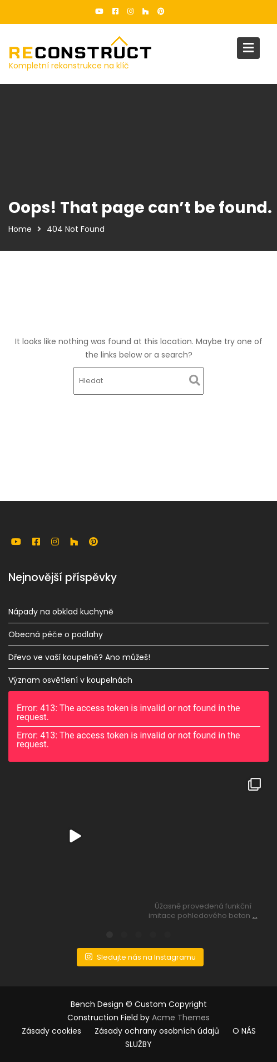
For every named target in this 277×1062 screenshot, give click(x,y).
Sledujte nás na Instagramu (140, 956)
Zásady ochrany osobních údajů (157, 1030)
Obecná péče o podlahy (56, 634)
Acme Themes (181, 1017)
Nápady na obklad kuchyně (61, 611)
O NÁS (244, 1030)
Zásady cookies (51, 1030)
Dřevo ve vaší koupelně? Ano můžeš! (79, 657)
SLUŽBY (138, 1044)
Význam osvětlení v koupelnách (70, 679)
